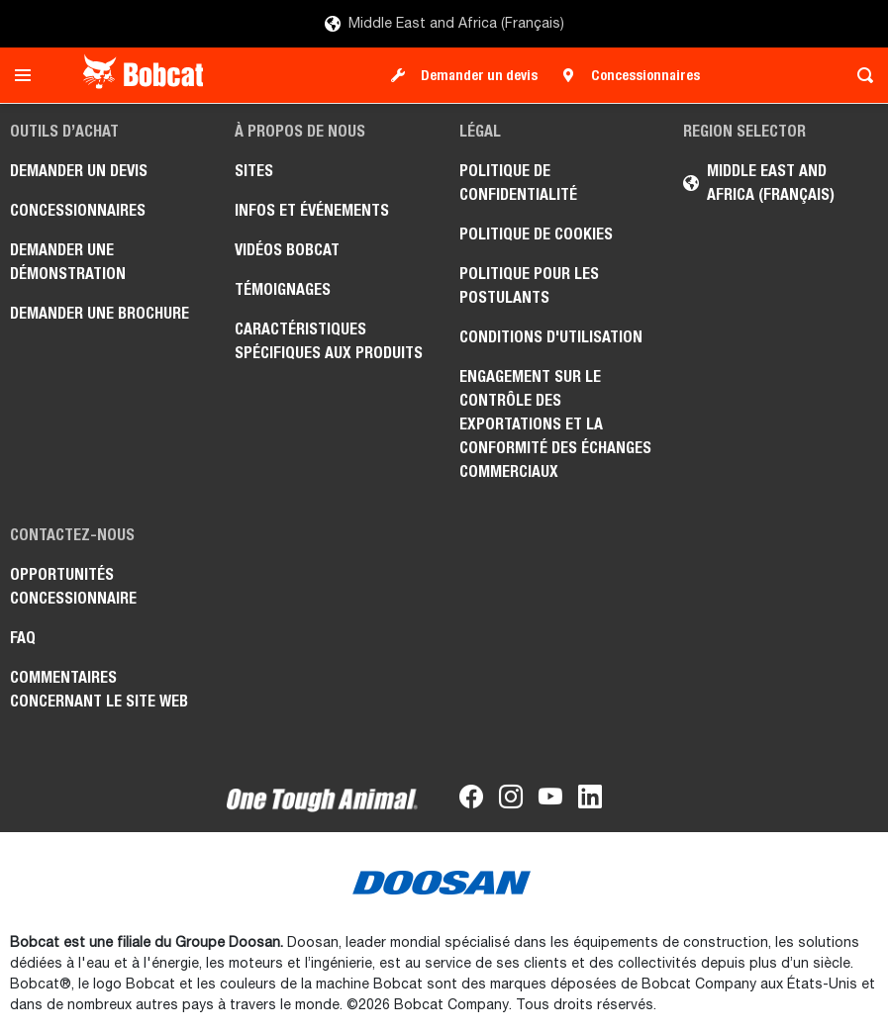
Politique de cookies (536, 234)
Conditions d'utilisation (550, 337)
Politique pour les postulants (529, 285)
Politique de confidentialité (518, 182)
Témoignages (283, 289)
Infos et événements (312, 210)
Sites (254, 170)
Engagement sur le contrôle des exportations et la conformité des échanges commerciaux (555, 424)
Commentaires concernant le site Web (99, 689)
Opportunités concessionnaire (73, 586)
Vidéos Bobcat (287, 249)
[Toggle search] (859, 75)
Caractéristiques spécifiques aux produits (329, 341)
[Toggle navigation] (28, 75)
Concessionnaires (645, 75)
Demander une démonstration (68, 261)
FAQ (23, 637)
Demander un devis (479, 75)
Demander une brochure (99, 313)
